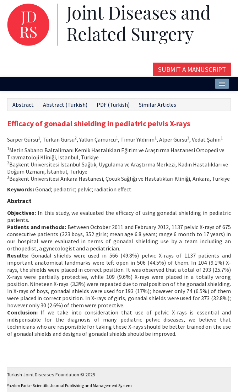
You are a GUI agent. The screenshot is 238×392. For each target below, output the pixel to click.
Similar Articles (157, 104)
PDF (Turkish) (113, 104)
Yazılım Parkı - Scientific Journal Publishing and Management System (69, 385)
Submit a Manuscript (192, 69)
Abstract (23, 104)
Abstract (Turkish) (65, 104)
